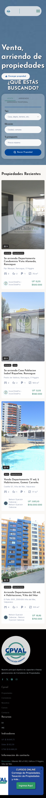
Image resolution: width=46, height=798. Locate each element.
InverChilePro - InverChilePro (15, 286)
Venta (7, 477)
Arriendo (8, 256)
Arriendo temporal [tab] (17, 102)
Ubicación (9, 124)
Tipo (6, 111)
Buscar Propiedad (23, 152)
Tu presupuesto (11, 137)
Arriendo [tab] (24, 98)
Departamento (18, 256)
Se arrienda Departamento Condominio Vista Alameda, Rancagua (20, 264)
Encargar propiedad (15, 76)
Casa (15, 368)
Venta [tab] (10, 98)
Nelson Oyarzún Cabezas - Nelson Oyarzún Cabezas (16, 506)
